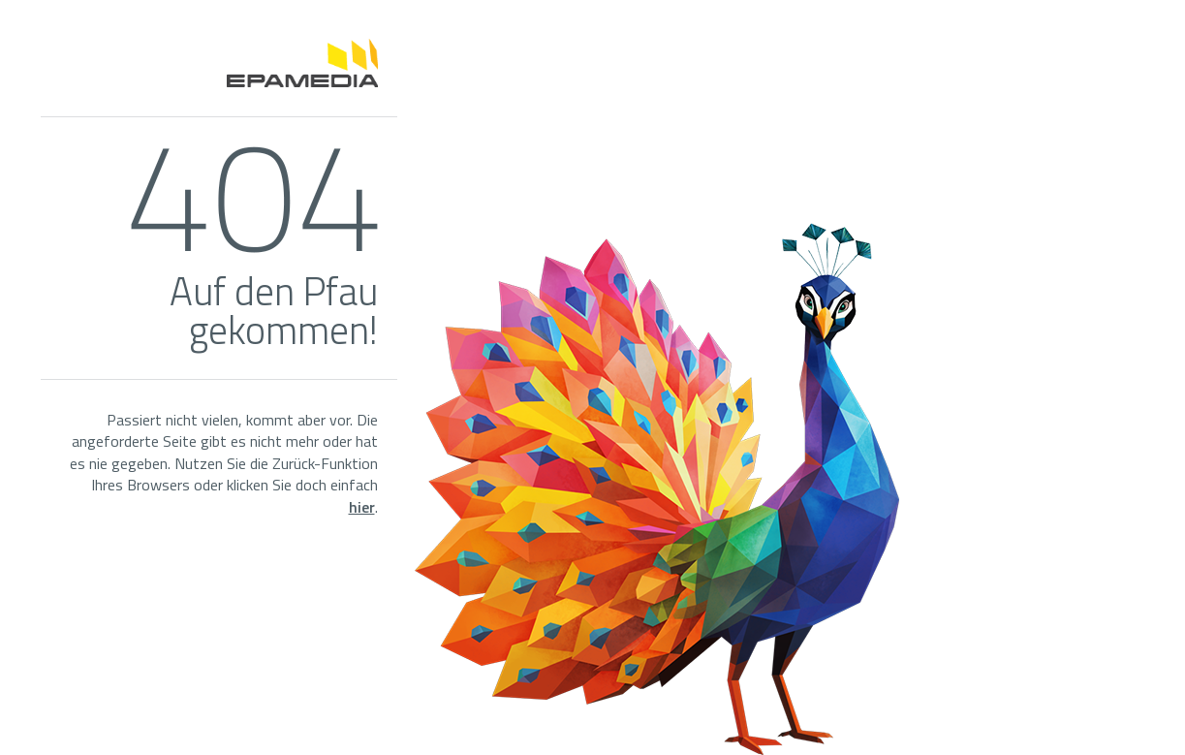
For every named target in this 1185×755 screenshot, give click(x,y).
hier (362, 507)
